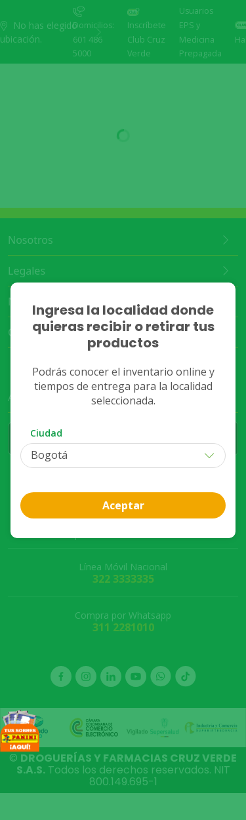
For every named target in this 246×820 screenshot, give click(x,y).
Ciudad (46, 433)
